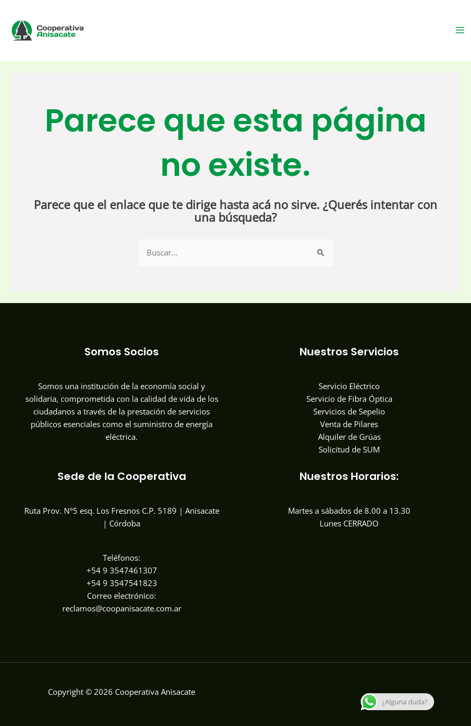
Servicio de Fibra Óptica (349, 398)
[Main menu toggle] (460, 30)
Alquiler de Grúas (349, 436)
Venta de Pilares (349, 424)
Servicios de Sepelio (349, 411)
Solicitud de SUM (349, 449)
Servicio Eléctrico (349, 386)
